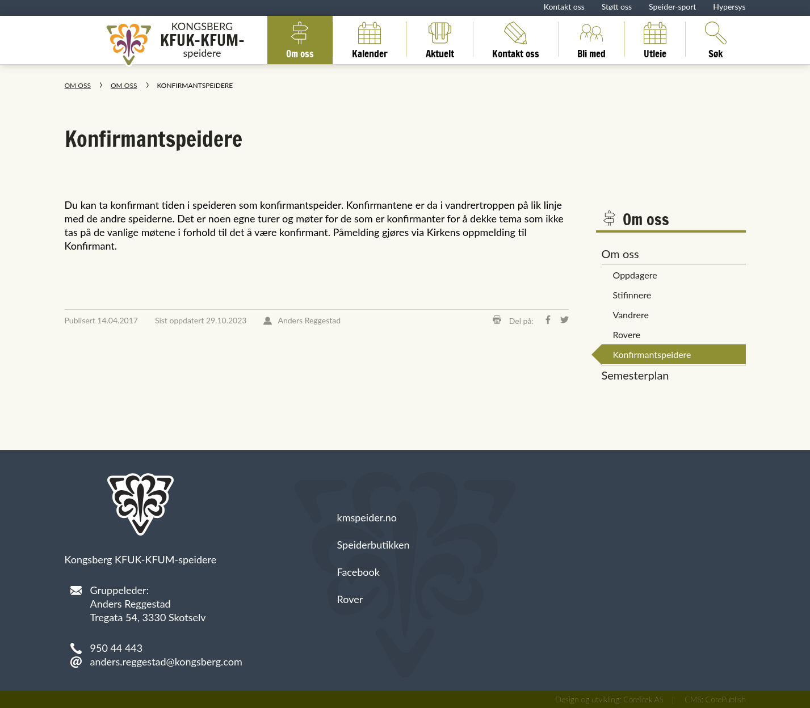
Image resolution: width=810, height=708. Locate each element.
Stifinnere (632, 294)
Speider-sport (672, 6)
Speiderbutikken (373, 544)
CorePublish (726, 699)
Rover (350, 599)
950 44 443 (116, 648)
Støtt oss (617, 6)
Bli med (591, 39)
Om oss (300, 39)
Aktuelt (440, 39)
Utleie (655, 39)
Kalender (370, 39)
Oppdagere (635, 274)
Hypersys (729, 6)
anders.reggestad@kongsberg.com (166, 661)
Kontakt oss (564, 6)
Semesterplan (635, 375)
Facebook (358, 572)
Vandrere (631, 314)
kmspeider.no (367, 517)
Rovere (627, 334)
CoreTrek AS (643, 699)
